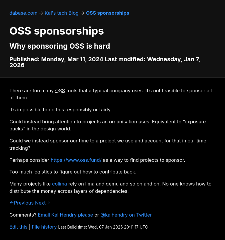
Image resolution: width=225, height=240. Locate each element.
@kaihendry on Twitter (126, 215)
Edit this (18, 227)
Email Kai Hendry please (65, 215)
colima (59, 184)
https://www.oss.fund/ (76, 160)
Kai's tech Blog (62, 13)
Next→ (42, 203)
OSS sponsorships (107, 13)
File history (44, 227)
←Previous (21, 203)
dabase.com (23, 13)
